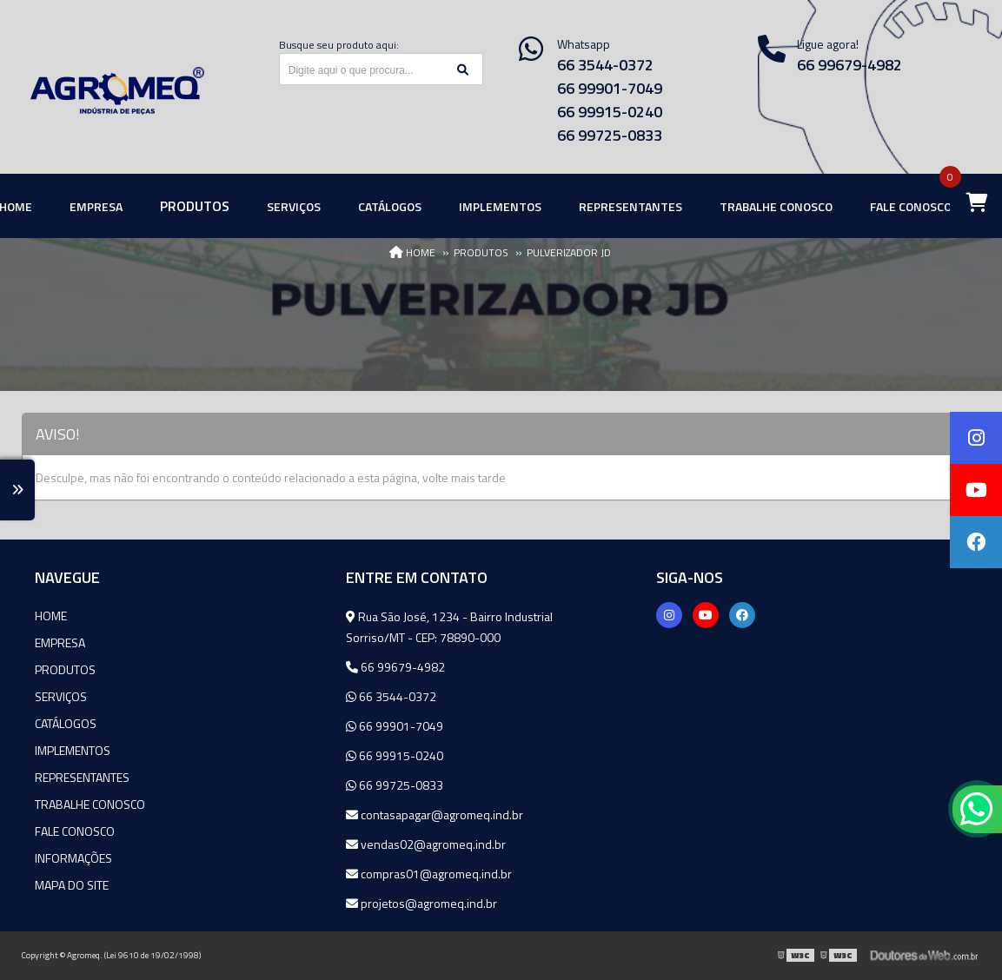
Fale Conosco (75, 831)
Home (51, 615)
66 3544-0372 (605, 64)
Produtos (65, 669)
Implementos (72, 750)
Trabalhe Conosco (90, 804)
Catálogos (65, 723)
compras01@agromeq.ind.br (429, 873)
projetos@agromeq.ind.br (421, 903)
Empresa (60, 642)
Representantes (82, 777)
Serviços (61, 696)
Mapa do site (72, 885)
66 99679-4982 (395, 667)
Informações (73, 858)
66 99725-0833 (609, 135)
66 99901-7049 (609, 88)
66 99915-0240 (609, 111)
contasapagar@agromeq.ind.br (434, 814)
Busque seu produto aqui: (339, 44)
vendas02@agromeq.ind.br (426, 844)
